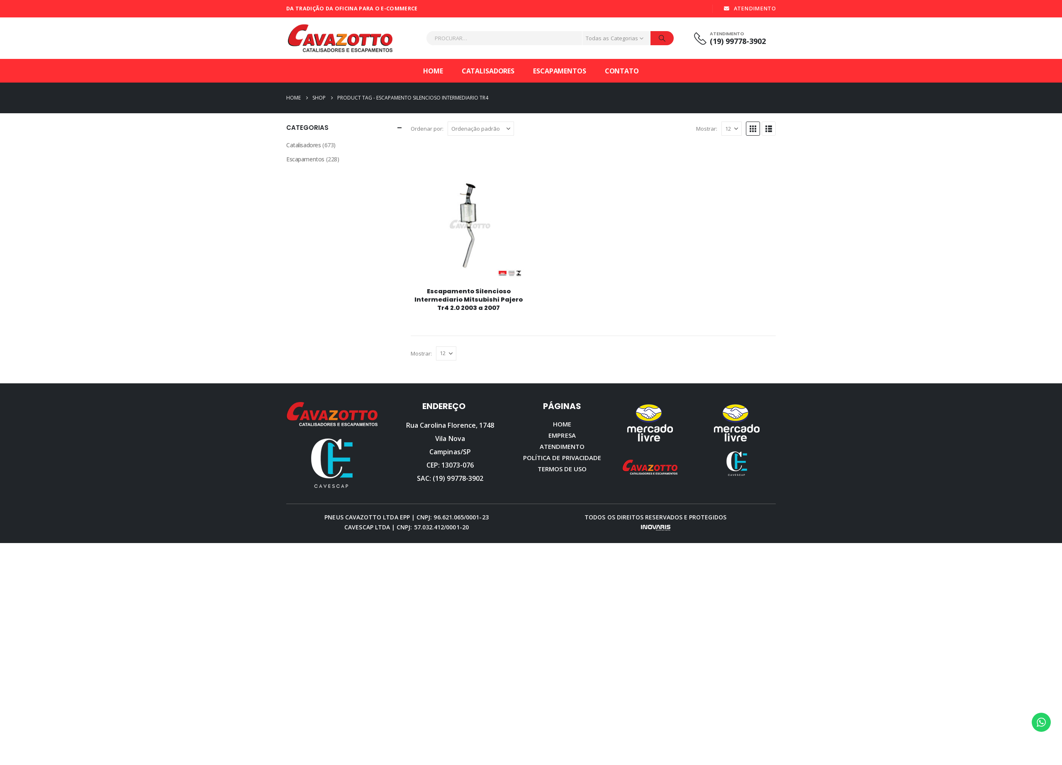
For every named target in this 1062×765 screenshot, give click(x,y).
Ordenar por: (427, 128)
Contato (622, 71)
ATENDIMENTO (749, 8)
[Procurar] (662, 38)
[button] (753, 129)
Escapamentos (559, 71)
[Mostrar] (731, 129)
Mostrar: (706, 128)
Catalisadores (488, 71)
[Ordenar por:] (481, 129)
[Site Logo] (340, 38)
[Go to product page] (468, 222)
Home (433, 71)
